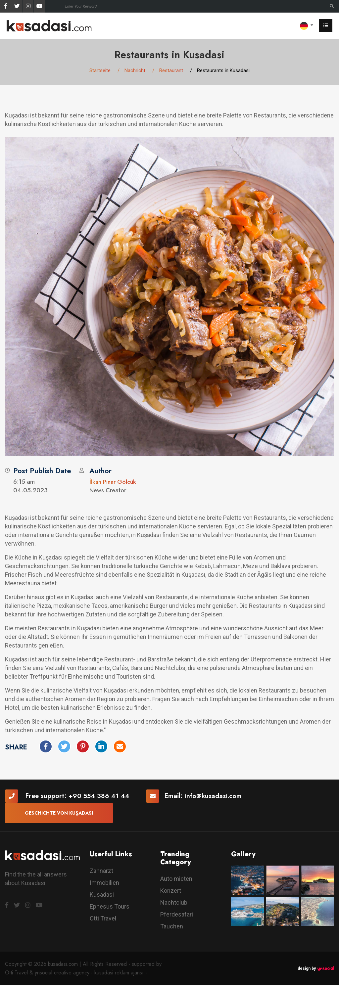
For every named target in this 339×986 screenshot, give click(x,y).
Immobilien (104, 883)
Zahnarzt (101, 871)
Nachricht (134, 71)
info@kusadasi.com (215, 796)
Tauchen (171, 926)
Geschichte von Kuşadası (59, 813)
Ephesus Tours (109, 907)
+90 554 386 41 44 (100, 796)
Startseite (100, 71)
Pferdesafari (176, 915)
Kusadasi (102, 895)
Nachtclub (173, 903)
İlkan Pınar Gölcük (113, 482)
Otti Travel (103, 919)
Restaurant (171, 71)
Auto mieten (176, 879)
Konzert (170, 891)
